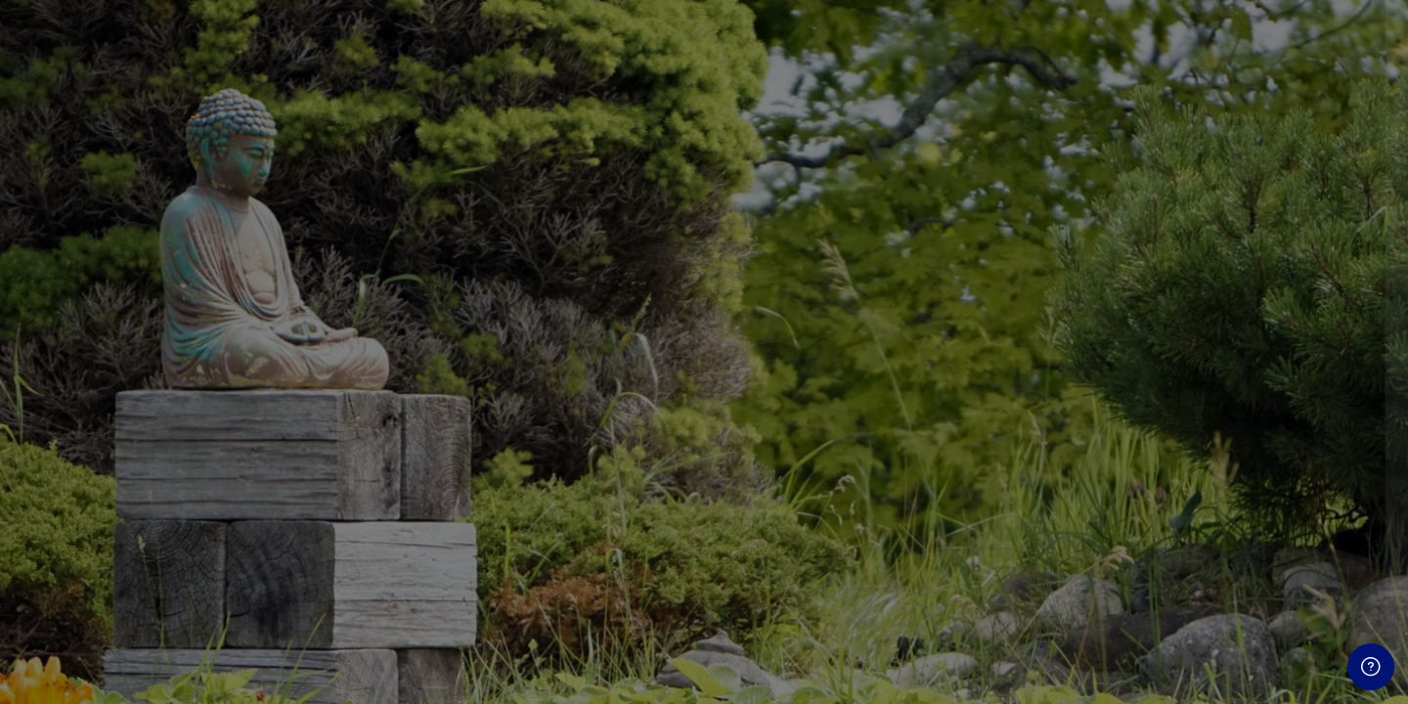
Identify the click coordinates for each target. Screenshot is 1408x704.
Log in (1202, 569)
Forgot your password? (1308, 514)
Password (1061, 420)
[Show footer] (1370, 666)
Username (1062, 321)
